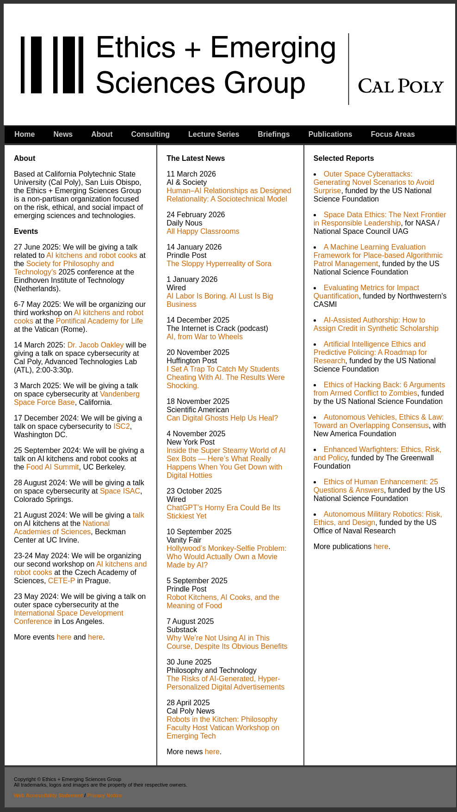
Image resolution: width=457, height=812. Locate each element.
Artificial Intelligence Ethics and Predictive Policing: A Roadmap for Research (370, 352)
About (101, 134)
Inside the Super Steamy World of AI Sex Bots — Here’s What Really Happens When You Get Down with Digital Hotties (226, 462)
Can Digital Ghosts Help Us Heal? (222, 418)
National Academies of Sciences (62, 527)
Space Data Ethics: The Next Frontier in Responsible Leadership (380, 219)
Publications (330, 134)
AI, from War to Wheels (205, 337)
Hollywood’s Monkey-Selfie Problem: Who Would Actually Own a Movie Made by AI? (226, 556)
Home (24, 134)
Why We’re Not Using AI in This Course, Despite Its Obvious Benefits (227, 642)
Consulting (150, 134)
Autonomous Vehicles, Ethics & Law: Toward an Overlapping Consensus (379, 421)
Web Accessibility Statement (48, 795)
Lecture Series (213, 134)
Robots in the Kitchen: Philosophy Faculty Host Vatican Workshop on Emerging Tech (223, 727)
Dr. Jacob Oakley (96, 345)
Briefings (274, 134)
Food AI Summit (52, 467)
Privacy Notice (104, 795)
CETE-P (60, 581)
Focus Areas (393, 134)
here (63, 637)
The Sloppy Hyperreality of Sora (219, 264)
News (63, 134)
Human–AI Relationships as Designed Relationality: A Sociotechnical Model (229, 195)
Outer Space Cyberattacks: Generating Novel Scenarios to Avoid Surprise (374, 182)
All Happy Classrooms (203, 231)
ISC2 (121, 426)
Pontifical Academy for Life (99, 321)
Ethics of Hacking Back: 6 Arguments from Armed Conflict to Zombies (379, 389)
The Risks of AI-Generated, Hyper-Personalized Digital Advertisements (225, 683)
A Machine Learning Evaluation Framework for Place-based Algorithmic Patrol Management (378, 255)
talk (138, 515)
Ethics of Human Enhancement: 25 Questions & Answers (376, 486)
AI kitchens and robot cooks (91, 255)
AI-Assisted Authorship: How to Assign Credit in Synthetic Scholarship (376, 324)
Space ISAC (120, 491)
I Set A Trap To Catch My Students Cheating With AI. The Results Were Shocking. (226, 377)
